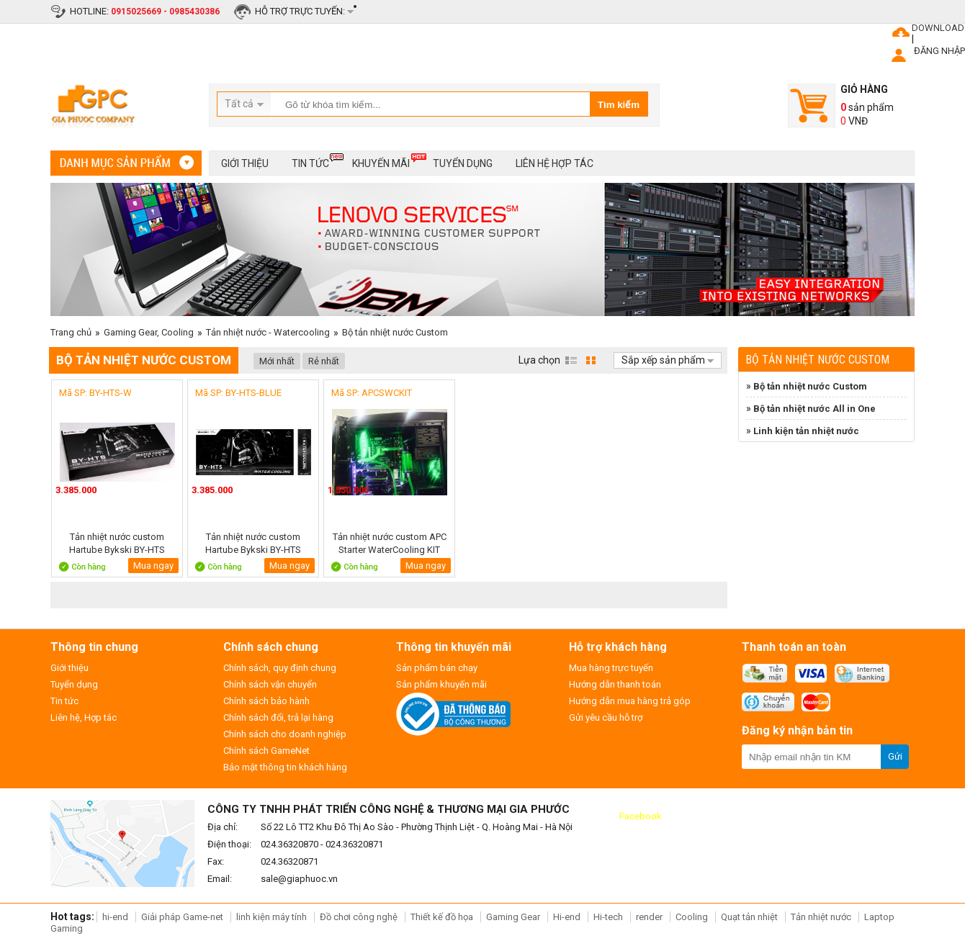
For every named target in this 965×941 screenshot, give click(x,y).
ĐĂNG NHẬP (939, 50)
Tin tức (310, 161)
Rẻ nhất (323, 361)
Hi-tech (608, 916)
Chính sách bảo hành (266, 700)
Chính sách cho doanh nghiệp (284, 734)
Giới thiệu (245, 163)
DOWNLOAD (938, 27)
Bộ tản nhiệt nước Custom (395, 332)
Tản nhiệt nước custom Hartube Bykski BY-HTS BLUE (253, 543)
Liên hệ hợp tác (554, 163)
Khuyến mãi (381, 161)
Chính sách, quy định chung (279, 667)
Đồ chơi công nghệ (359, 916)
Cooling (692, 916)
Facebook (640, 816)
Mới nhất (277, 361)
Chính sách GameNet (266, 750)
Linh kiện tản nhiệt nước (806, 431)
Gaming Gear (514, 916)
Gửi (895, 756)
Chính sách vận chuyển (270, 684)
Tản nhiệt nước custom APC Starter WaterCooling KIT (389, 543)
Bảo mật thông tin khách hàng (285, 767)
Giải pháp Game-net (182, 916)
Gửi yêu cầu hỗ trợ (605, 717)
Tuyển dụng (463, 163)
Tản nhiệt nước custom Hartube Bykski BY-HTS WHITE (117, 543)
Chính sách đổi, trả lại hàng (278, 717)
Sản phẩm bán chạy (436, 667)
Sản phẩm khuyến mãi (441, 684)
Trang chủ (70, 332)
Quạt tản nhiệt (749, 916)
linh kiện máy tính (271, 916)
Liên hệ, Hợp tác (83, 717)
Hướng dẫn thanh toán (615, 684)
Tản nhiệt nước (821, 916)
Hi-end (566, 916)
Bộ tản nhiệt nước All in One (814, 408)
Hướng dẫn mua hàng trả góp (630, 700)
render (649, 916)
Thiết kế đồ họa (441, 916)
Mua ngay (153, 565)
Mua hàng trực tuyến (611, 667)
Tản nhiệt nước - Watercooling (268, 332)
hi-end (115, 916)
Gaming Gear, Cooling (149, 332)
